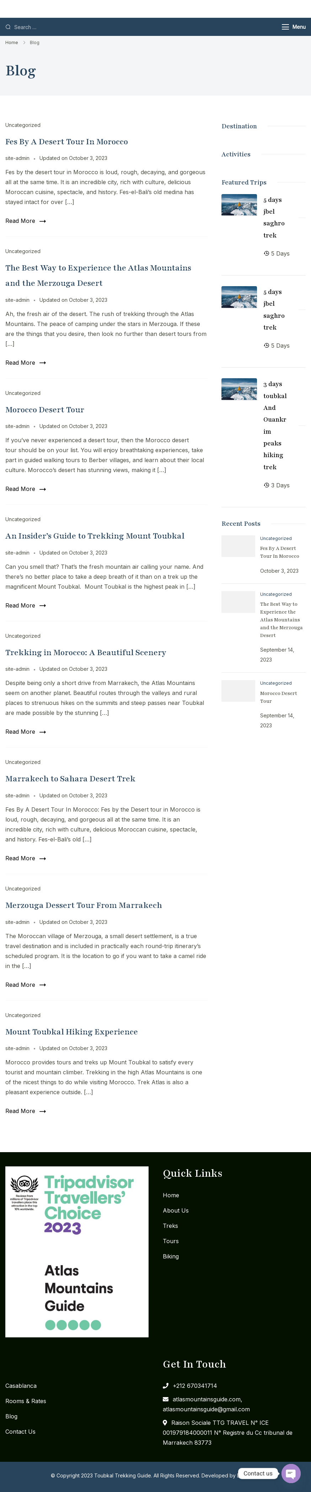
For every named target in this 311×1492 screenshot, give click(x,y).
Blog (11, 1416)
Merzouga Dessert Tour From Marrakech (83, 905)
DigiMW (246, 1475)
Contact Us (20, 1431)
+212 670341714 (195, 1385)
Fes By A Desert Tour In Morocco (66, 141)
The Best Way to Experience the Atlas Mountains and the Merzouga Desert (281, 620)
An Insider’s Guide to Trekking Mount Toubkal (94, 535)
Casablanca (21, 1385)
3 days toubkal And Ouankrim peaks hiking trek (275, 425)
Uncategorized (23, 125)
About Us (176, 1210)
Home (171, 1195)
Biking (171, 1256)
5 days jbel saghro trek (274, 218)
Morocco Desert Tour (44, 409)
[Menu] (285, 27)
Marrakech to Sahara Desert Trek (70, 778)
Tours (171, 1241)
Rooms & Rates (25, 1401)
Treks (170, 1225)
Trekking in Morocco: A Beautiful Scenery (85, 652)
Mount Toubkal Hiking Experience (71, 1031)
